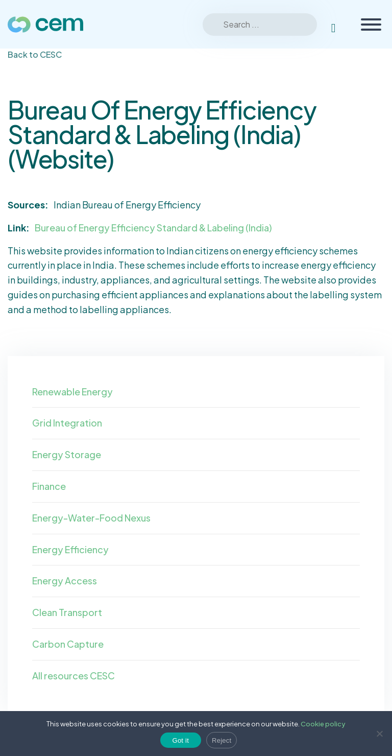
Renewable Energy (72, 391)
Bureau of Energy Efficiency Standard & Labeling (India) (153, 227)
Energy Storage (66, 454)
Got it (181, 740)
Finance (49, 486)
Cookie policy (323, 724)
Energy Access (64, 580)
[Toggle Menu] (371, 24)
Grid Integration (67, 423)
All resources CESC (73, 675)
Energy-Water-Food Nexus (91, 518)
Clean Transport (67, 612)
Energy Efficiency (70, 549)
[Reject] (379, 733)
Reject (221, 740)
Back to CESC (35, 54)
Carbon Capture (68, 644)
